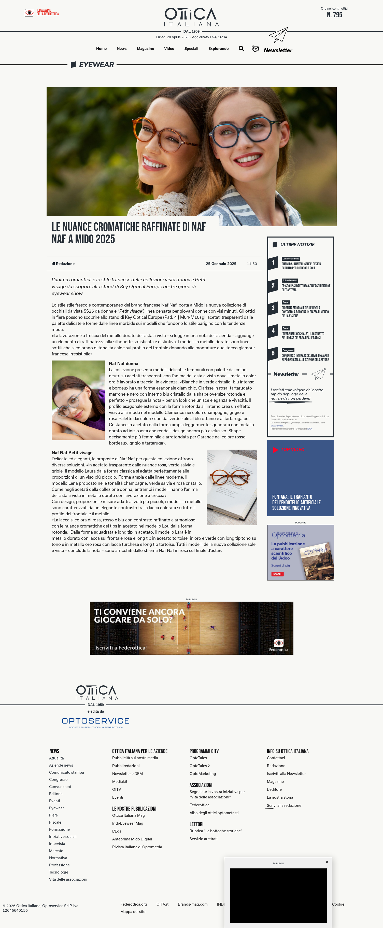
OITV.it (162, 904)
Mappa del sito (132, 911)
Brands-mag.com (193, 904)
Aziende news (61, 765)
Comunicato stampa (66, 772)
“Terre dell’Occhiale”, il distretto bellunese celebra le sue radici (303, 336)
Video (169, 48)
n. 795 (334, 15)
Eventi (54, 801)
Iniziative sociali (63, 837)
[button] (241, 49)
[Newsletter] (278, 35)
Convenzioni (60, 787)
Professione (59, 865)
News (122, 48)
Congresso (58, 780)
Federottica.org (132, 904)
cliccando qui (277, 426)
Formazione (59, 829)
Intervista (57, 844)
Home (101, 48)
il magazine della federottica (48, 12)
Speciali (191, 48)
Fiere (53, 815)
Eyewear (96, 65)
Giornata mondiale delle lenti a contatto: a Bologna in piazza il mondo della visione (305, 312)
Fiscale (55, 822)
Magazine (145, 48)
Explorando (218, 48)
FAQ (309, 429)
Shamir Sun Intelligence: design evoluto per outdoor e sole (301, 266)
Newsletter (278, 50)
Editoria (56, 794)
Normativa (58, 858)
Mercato (56, 851)
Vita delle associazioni (68, 879)
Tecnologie (58, 872)
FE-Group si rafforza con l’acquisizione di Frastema (306, 288)
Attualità (56, 758)
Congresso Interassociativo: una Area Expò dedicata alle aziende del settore (305, 358)
